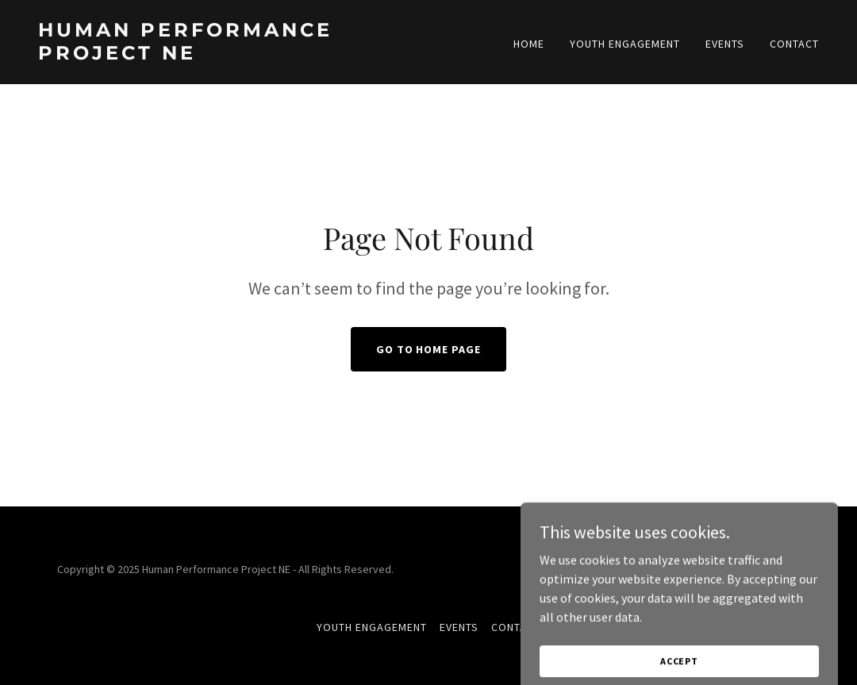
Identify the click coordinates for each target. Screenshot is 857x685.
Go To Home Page (429, 349)
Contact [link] (794, 44)
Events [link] (724, 44)
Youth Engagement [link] (625, 44)
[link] (227, 55)
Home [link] (528, 44)
